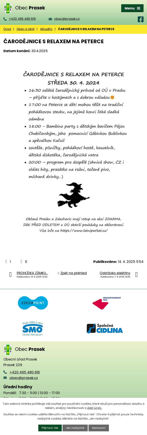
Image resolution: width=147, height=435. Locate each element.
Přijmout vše (50, 428)
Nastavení (98, 428)
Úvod (7, 29)
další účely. (94, 408)
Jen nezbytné (75, 428)
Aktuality (46, 29)
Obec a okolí (25, 29)
